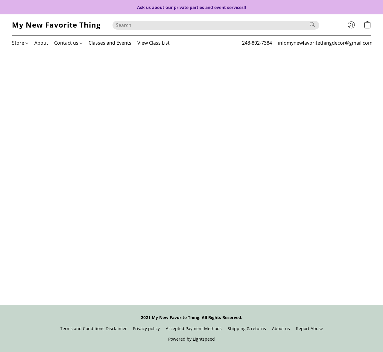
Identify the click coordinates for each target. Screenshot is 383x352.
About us (281, 328)
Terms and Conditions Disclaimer (93, 328)
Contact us (68, 43)
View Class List (153, 43)
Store (20, 43)
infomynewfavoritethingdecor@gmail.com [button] (325, 43)
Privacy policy (146, 328)
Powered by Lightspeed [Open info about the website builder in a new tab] (191, 339)
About (41, 43)
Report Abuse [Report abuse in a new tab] (309, 328)
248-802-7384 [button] (257, 43)
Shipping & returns (247, 328)
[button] (56, 24)
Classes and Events (110, 43)
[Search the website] (312, 24)
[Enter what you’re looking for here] (216, 25)
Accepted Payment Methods (194, 328)
